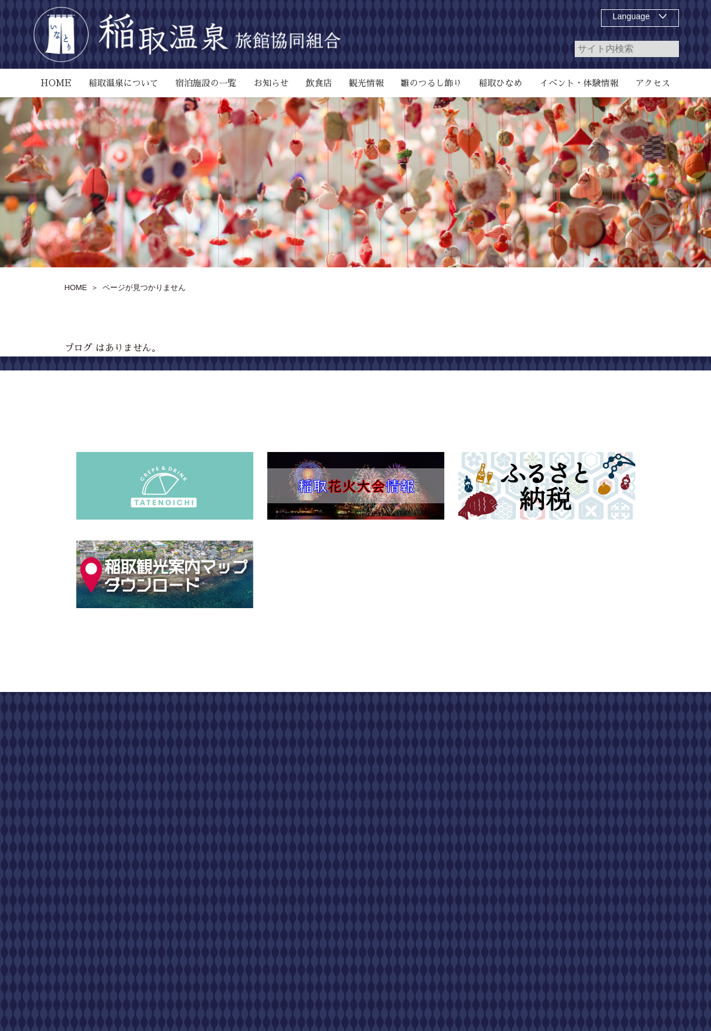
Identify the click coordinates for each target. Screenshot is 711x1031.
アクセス (442, 959)
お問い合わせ (602, 749)
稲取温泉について (458, 749)
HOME (438, 728)
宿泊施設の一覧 (454, 770)
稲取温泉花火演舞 (458, 896)
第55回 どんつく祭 (463, 917)
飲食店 (438, 791)
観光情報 (442, 938)
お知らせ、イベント (463, 854)
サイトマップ (602, 728)
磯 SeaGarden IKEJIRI (467, 833)
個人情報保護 (602, 770)
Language (631, 16)
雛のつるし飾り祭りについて (479, 812)
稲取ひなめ (446, 875)
